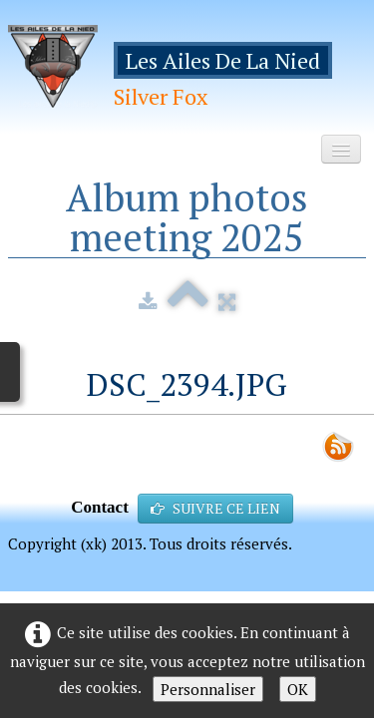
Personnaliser (208, 689)
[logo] (187, 73)
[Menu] (341, 149)
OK (297, 689)
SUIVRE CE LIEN (215, 508)
